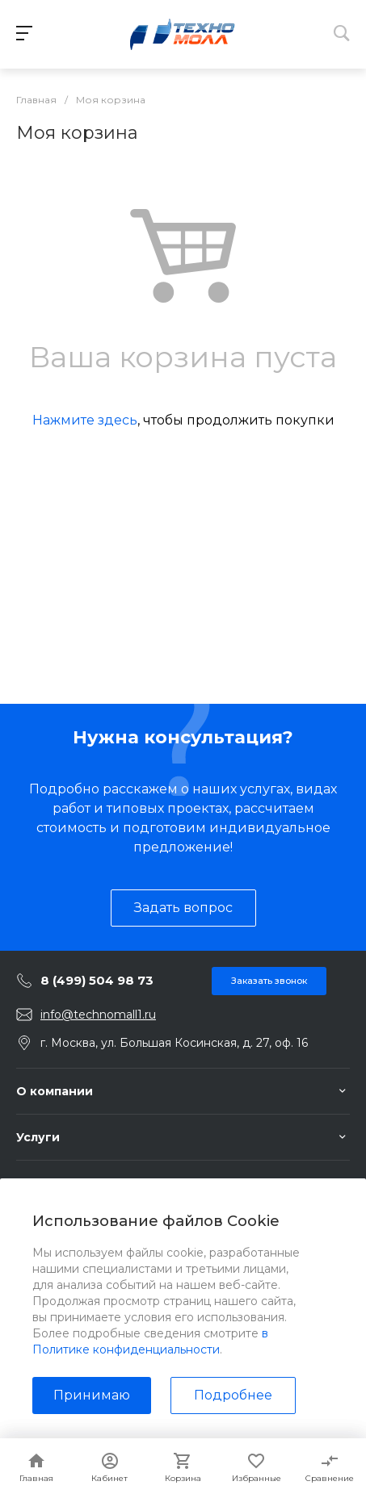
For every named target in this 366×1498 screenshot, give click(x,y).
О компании (54, 1091)
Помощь (42, 1183)
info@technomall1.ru (98, 1014)
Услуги (38, 1137)
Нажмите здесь (84, 420)
